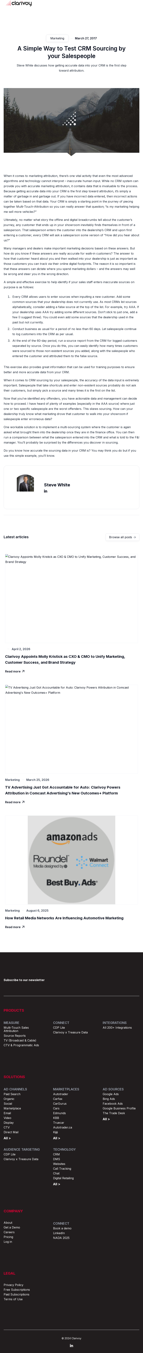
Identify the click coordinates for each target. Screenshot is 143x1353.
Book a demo (62, 1228)
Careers (9, 1232)
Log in (8, 1241)
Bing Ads (109, 1098)
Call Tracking (62, 1168)
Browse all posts (122, 537)
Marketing (57, 40)
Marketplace (12, 1108)
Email (7, 1113)
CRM (56, 1154)
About (8, 1222)
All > (7, 1138)
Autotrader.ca (62, 1127)
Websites (59, 1163)
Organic (9, 1098)
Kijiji (55, 1132)
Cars (56, 1108)
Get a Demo (12, 1227)
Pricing (8, 1237)
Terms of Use (13, 1299)
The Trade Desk (114, 1113)
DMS (56, 1159)
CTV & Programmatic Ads (21, 1045)
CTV (7, 1127)
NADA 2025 (61, 1237)
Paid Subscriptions (16, 1294)
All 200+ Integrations (117, 1027)
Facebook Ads (113, 1103)
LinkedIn (59, 1233)
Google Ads (111, 1094)
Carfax (57, 1098)
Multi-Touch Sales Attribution (16, 1029)
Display (9, 1122)
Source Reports (15, 1035)
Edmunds (59, 1113)
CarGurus (60, 1103)
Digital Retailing (63, 1178)
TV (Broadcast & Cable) (20, 1040)
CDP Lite (59, 1027)
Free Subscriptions (17, 1289)
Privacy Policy (13, 1285)
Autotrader (60, 1094)
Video (7, 1118)
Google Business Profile (119, 1108)
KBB (56, 1118)
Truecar (58, 1122)
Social (8, 1103)
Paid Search (12, 1094)
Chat (56, 1173)
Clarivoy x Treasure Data (70, 1032)
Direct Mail (11, 1132)
